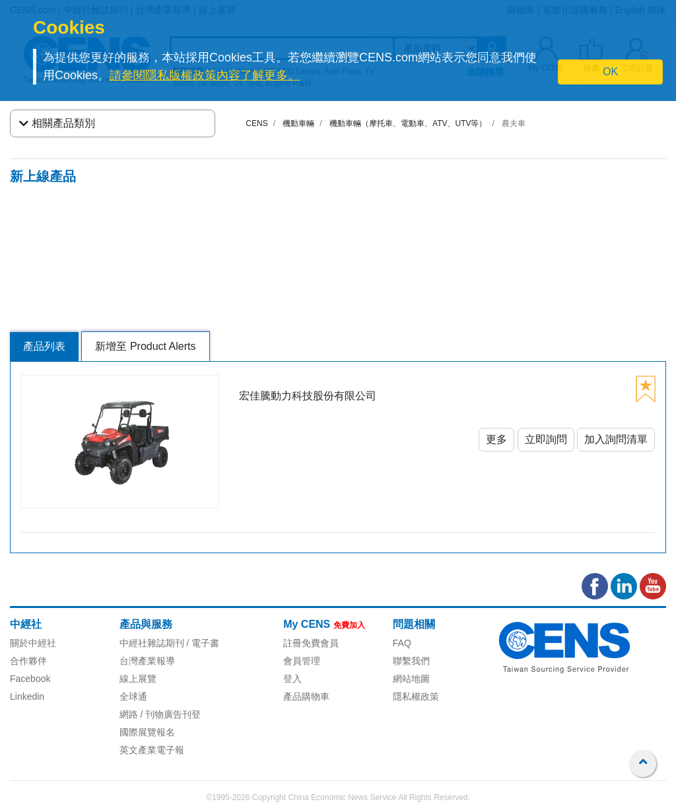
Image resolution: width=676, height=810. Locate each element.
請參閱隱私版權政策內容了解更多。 (205, 75)
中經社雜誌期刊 (151, 643)
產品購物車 (306, 696)
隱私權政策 (416, 696)
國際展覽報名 (147, 732)
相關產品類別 (57, 123)
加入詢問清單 (616, 439)
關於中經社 (33, 643)
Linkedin (27, 696)
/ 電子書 (202, 643)
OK (610, 71)
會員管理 (301, 661)
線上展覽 (137, 678)
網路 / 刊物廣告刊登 (160, 714)
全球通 (133, 696)
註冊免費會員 (311, 643)
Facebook (30, 678)
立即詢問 (546, 439)
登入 (292, 678)
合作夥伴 (28, 661)
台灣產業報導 (147, 661)
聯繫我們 (411, 661)
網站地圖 (411, 678)
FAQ (402, 643)
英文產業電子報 (151, 750)
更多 (496, 439)
